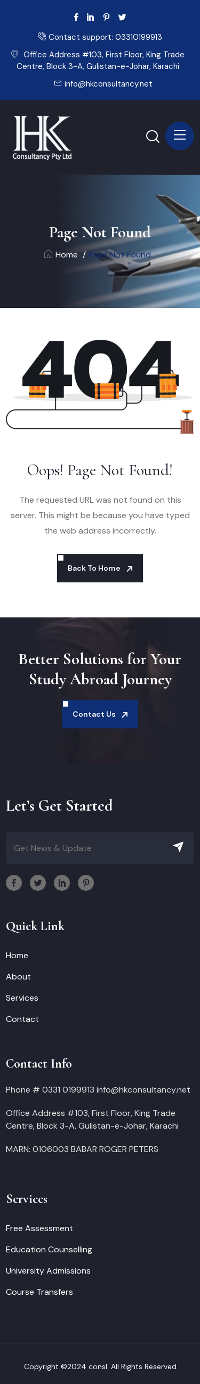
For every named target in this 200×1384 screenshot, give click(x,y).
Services (22, 997)
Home (61, 254)
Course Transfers (39, 1291)
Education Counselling (49, 1249)
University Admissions (48, 1270)
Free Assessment (39, 1228)
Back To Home (94, 568)
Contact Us (94, 714)
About (18, 976)
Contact (22, 1019)
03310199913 (138, 37)
